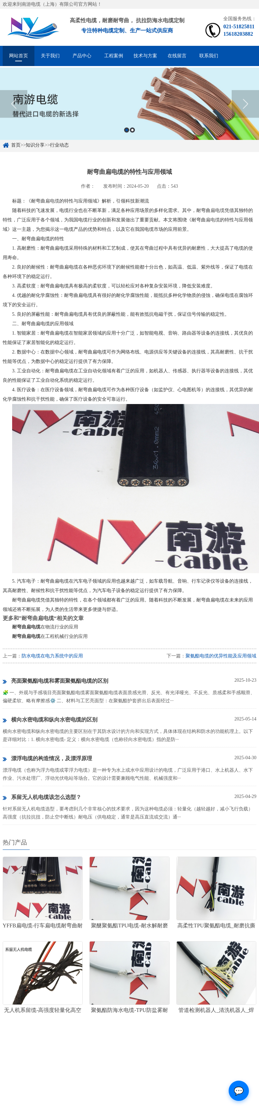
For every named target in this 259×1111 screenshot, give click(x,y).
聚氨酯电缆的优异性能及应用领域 (220, 655)
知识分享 (35, 145)
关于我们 (50, 55)
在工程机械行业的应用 (50, 636)
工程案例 (113, 55)
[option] (129, 108)
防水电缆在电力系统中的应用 (52, 655)
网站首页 (18, 55)
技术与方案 (145, 55)
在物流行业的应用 (45, 626)
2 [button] (132, 134)
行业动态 (59, 145)
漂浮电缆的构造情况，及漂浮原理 (47, 758)
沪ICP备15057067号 (94, 1108)
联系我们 (208, 55)
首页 (16, 145)
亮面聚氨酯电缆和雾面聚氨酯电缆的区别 (55, 681)
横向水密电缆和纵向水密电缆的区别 (50, 720)
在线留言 (177, 55)
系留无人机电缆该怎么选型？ (42, 797)
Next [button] (245, 108)
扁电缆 (52, 201)
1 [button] (126, 134)
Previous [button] (13, 108)
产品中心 (82, 55)
